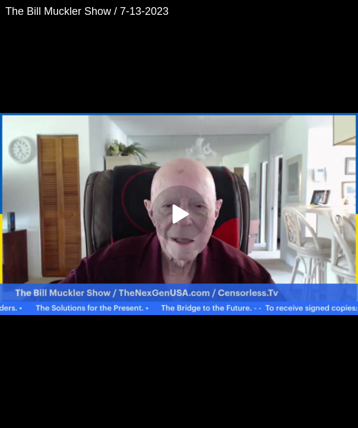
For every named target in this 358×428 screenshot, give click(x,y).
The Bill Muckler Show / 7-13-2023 (87, 11)
